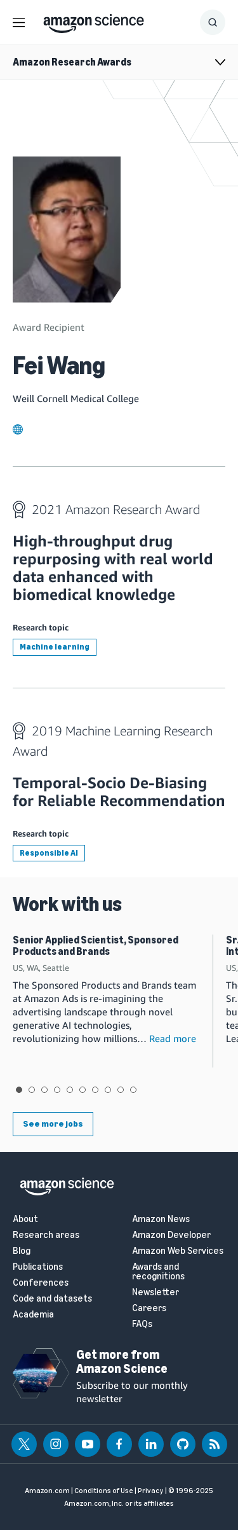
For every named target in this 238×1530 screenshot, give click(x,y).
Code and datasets (52, 1299)
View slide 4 (57, 1090)
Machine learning (54, 646)
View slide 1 (19, 1090)
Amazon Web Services (177, 1251)
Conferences (41, 1283)
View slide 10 (133, 1090)
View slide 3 (44, 1090)
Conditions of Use (103, 1490)
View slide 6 (82, 1090)
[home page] (93, 20)
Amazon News (161, 1219)
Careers (149, 1308)
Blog (21, 1251)
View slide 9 (120, 1090)
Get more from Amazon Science (122, 1361)
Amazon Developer (171, 1235)
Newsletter (155, 1292)
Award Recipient (48, 327)
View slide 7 (95, 1090)
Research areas (46, 1235)
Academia (33, 1314)
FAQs (142, 1324)
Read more (172, 1038)
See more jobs (53, 1123)
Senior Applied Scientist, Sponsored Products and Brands (95, 945)
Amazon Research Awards (72, 62)
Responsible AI (49, 853)
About (25, 1219)
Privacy (151, 1490)
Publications (38, 1267)
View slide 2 (32, 1090)
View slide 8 (108, 1090)
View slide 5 (70, 1090)
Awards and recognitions (158, 1271)
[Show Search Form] (212, 22)
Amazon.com (47, 1490)
